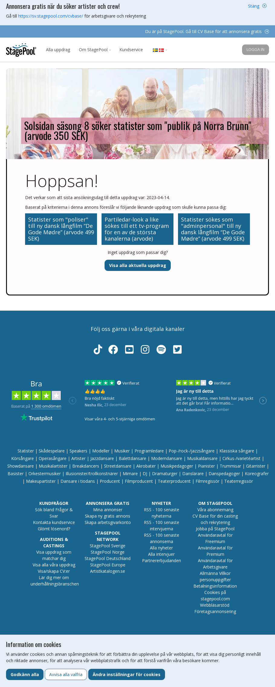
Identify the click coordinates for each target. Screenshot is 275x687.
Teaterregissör (238, 481)
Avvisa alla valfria (65, 674)
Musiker (122, 451)
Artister (78, 458)
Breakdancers (85, 466)
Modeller (100, 451)
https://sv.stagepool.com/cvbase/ (50, 16)
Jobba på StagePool (215, 529)
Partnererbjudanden (161, 560)
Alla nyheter (161, 548)
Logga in (255, 49)
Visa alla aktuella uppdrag (137, 265)
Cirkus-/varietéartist (241, 458)
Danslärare (193, 473)
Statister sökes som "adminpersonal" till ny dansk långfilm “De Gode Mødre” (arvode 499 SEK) (213, 229)
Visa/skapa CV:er (54, 571)
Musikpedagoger (176, 466)
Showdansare (20, 466)
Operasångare (52, 458)
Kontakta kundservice (54, 522)
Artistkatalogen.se (107, 571)
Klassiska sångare (236, 451)
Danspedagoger (224, 473)
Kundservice (131, 49)
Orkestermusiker (44, 473)
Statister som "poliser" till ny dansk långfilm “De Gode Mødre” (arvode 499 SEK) (61, 229)
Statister (26, 451)
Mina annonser (107, 509)
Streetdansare (117, 466)
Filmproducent (139, 481)
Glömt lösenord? (54, 529)
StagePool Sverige (107, 546)
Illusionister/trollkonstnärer (92, 473)
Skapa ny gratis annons (107, 516)
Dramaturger (164, 473)
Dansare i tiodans (77, 481)
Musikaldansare (202, 458)
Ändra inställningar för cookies (126, 674)
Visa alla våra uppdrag (54, 565)
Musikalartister (53, 466)
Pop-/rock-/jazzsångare (192, 451)
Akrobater (146, 466)
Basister (16, 473)
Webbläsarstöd (214, 605)
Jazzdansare (102, 458)
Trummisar (230, 466)
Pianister (206, 466)
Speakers (78, 451)
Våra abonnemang (215, 509)
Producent (110, 481)
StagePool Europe (107, 565)
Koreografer (257, 473)
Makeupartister (41, 481)
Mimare (130, 473)
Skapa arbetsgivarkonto (108, 522)
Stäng (253, 6)
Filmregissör (207, 481)
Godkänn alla (25, 674)
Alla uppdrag (58, 49)
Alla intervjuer (161, 554)
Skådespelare (52, 451)
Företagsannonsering (215, 611)
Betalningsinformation (215, 586)
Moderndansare (166, 458)
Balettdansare (132, 458)
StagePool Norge (108, 552)
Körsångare (22, 458)
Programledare (149, 451)
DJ (145, 473)
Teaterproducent (174, 481)
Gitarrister (255, 466)
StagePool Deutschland (108, 558)
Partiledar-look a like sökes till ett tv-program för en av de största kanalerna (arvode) (137, 229)
